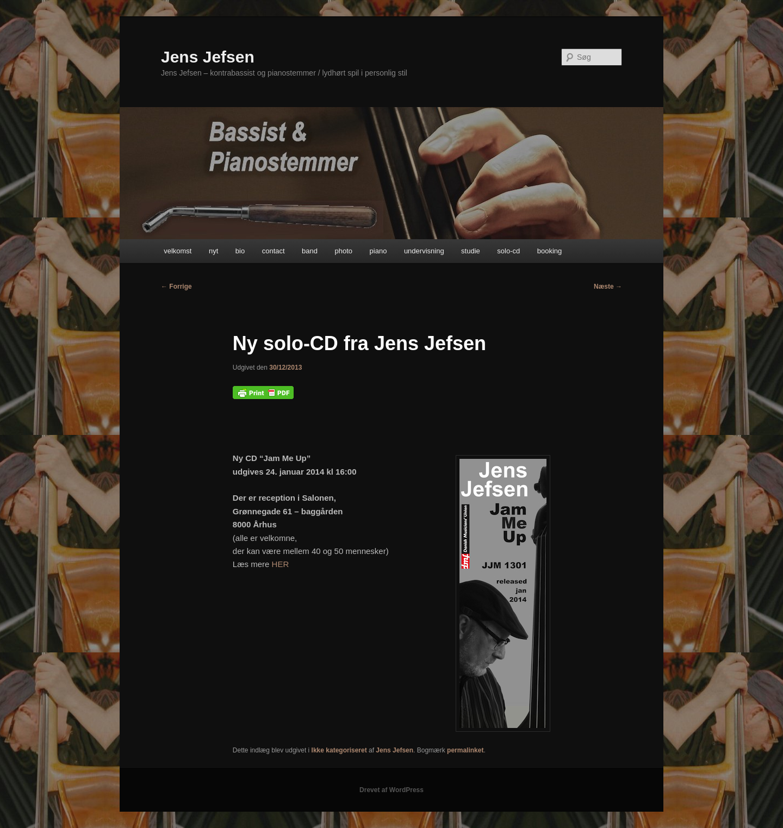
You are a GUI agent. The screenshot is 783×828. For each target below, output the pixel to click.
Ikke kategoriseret (339, 750)
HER (280, 564)
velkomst (177, 251)
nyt (213, 251)
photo (344, 251)
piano (378, 251)
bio (240, 251)
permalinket (465, 750)
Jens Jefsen (207, 57)
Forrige (176, 286)
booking (549, 251)
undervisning (424, 251)
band (310, 251)
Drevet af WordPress (391, 790)
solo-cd (508, 251)
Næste (608, 286)
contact (273, 251)
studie (470, 251)
